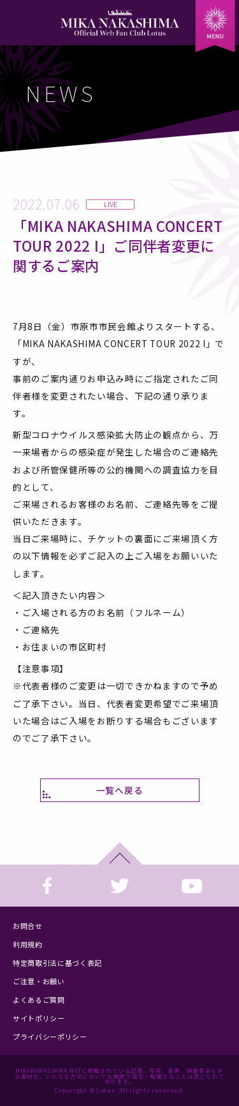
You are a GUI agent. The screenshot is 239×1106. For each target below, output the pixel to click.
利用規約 (28, 944)
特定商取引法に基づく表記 (57, 963)
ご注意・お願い (39, 981)
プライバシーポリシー (50, 1036)
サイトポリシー (39, 1018)
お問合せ (28, 926)
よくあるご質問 (39, 1000)
